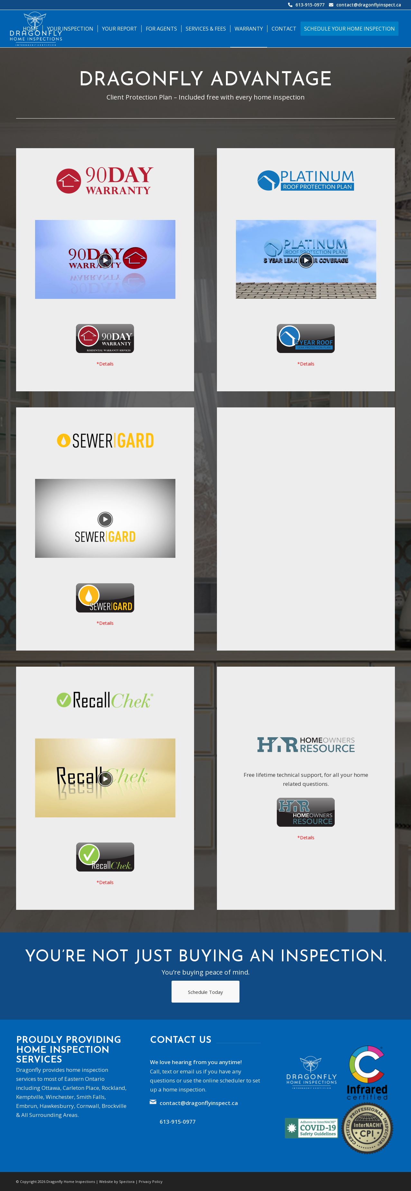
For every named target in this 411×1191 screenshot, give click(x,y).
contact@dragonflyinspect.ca (368, 5)
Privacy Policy (151, 1181)
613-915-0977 (309, 5)
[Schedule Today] (205, 992)
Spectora (127, 1181)
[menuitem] (30, 28)
